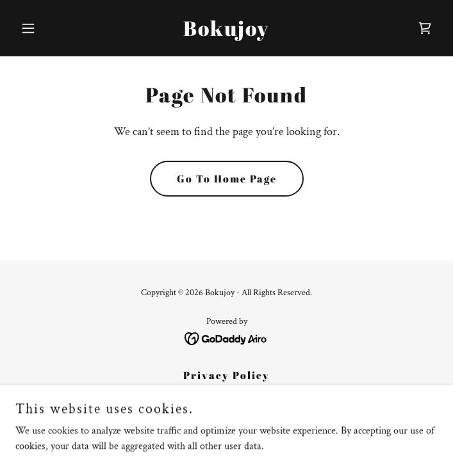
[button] (47, 28)
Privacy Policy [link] (226, 375)
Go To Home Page (227, 179)
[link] (226, 33)
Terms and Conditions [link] (227, 394)
